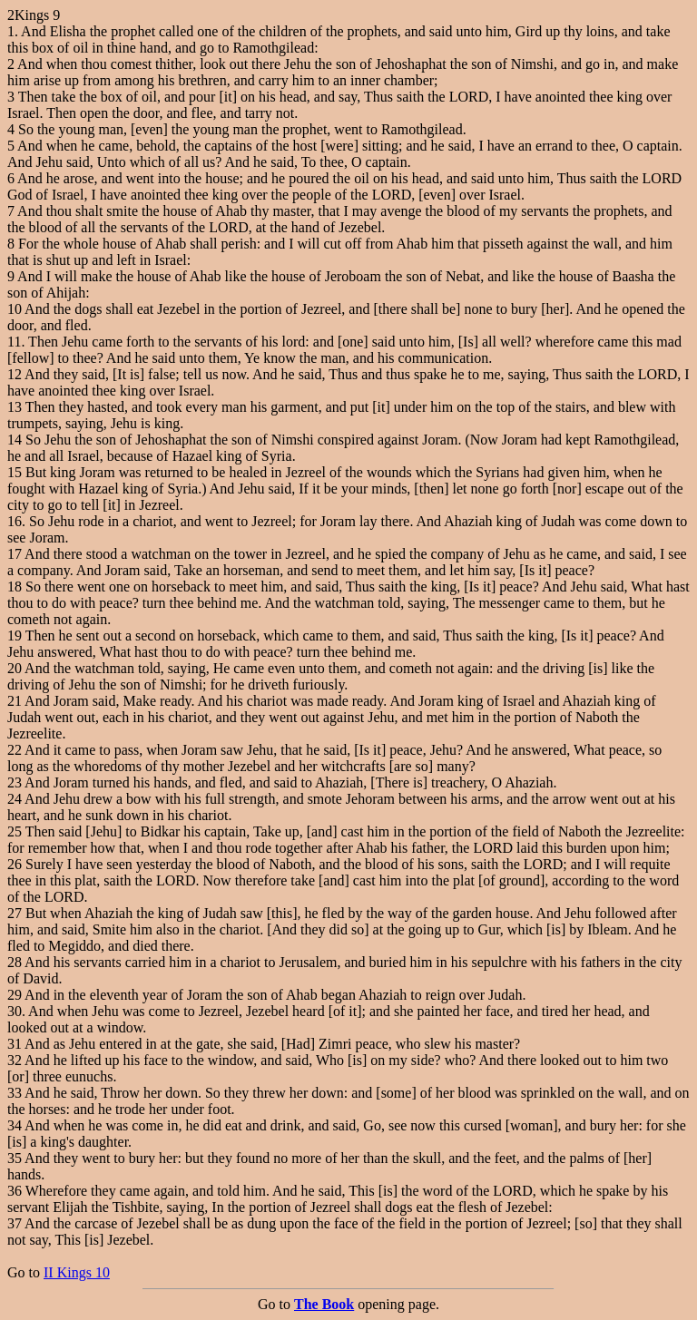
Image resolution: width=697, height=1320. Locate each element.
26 (14, 864)
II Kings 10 (77, 1272)
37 (14, 1223)
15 (14, 472)
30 (14, 1011)
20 (14, 668)
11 (14, 341)
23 (14, 782)
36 (14, 1190)
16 (14, 521)
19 (14, 635)
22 (14, 750)
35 (14, 1158)
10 (14, 309)
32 (14, 1060)
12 (14, 374)
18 (14, 586)
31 (14, 1043)
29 (14, 994)
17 (14, 554)
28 (14, 962)
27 (14, 913)
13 (14, 407)
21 (14, 701)
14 (14, 439)
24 (14, 799)
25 (14, 831)
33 (14, 1092)
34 (14, 1125)
